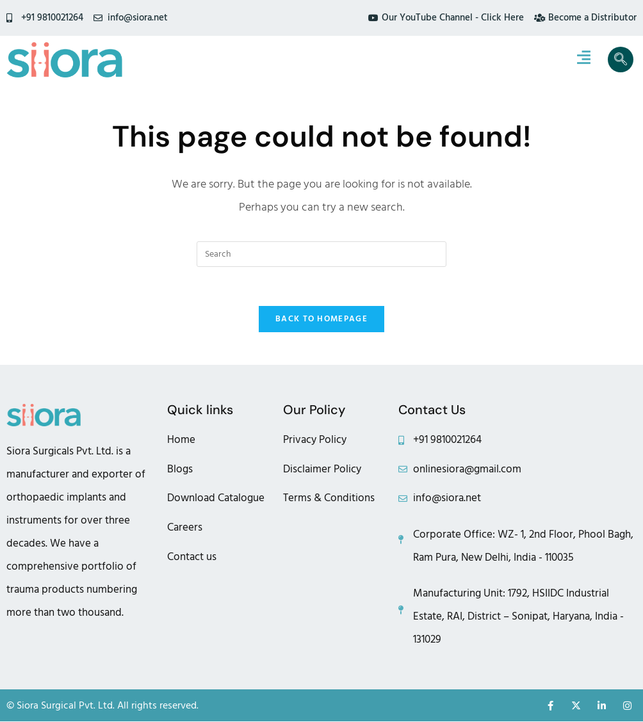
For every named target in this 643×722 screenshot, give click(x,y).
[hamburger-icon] (583, 59)
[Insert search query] (321, 254)
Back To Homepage (321, 319)
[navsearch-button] (620, 59)
